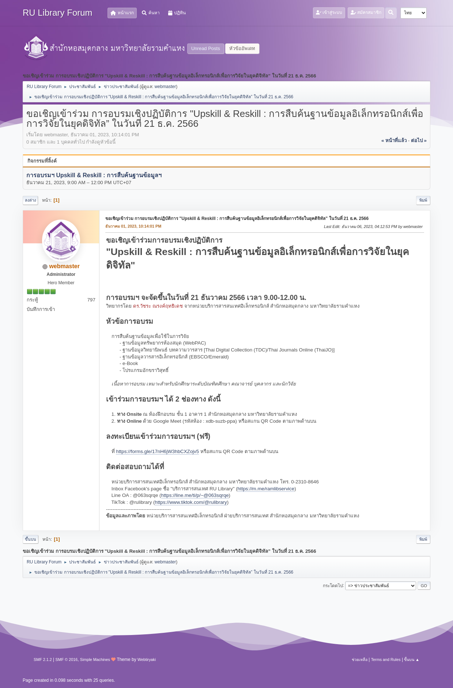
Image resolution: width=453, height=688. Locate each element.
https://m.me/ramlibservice (266, 488)
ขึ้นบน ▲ (411, 659)
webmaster (165, 86)
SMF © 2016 (66, 659)
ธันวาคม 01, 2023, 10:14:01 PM (133, 226)
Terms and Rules (386, 659)
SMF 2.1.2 (43, 659)
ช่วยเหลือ (359, 659)
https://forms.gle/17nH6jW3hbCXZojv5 (157, 451)
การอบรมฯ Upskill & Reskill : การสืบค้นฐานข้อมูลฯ (94, 175)
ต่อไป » (419, 140)
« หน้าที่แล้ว (394, 140)
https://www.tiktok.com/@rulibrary (191, 502)
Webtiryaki (146, 659)
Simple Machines (95, 659)
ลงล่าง (30, 200)
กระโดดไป (333, 585)
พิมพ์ (423, 200)
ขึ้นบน (30, 539)
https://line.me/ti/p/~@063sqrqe (195, 495)
